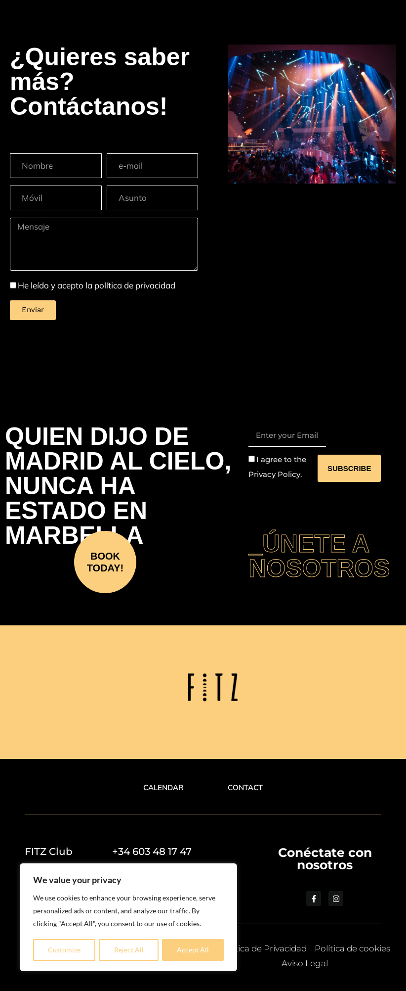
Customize (64, 949)
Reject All (129, 949)
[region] (128, 917)
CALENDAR (161, 787)
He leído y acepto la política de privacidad (96, 285)
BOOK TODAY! (105, 562)
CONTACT (247, 787)
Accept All (193, 949)
